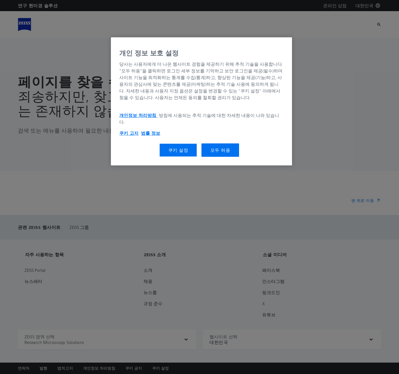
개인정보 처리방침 (138, 115)
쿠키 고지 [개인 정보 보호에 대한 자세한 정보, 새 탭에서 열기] (128, 133)
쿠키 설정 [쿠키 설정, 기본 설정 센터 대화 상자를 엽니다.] (178, 150)
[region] (201, 101)
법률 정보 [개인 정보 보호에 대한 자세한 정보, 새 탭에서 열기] (150, 133)
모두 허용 (220, 150)
